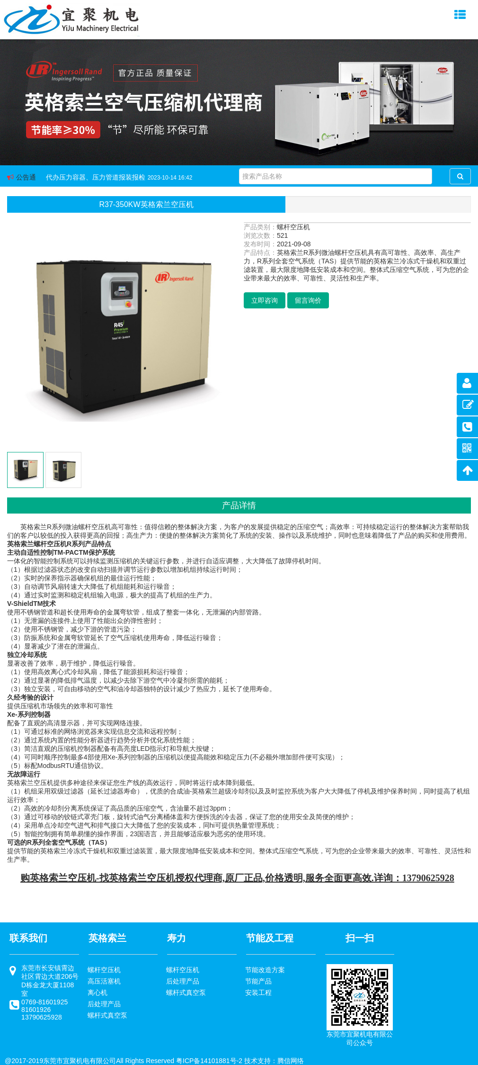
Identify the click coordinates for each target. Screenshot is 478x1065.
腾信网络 (290, 1061)
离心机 (97, 992)
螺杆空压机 (104, 970)
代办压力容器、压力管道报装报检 (95, 177)
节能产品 (258, 981)
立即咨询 (264, 300)
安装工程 (258, 992)
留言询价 (308, 300)
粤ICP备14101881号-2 (209, 1061)
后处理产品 (104, 1004)
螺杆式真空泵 (107, 1015)
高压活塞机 (104, 981)
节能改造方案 (265, 970)
